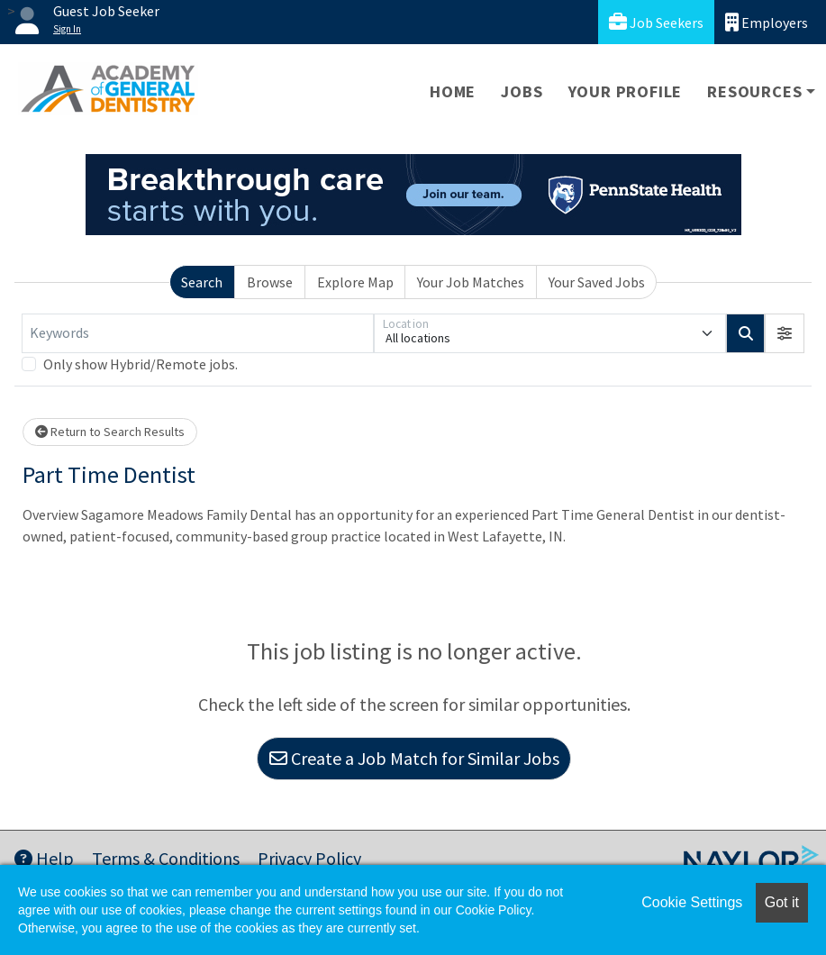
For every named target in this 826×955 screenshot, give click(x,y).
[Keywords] (198, 333)
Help (44, 858)
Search (201, 282)
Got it (782, 902)
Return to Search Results (110, 431)
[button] (784, 333)
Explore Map (355, 282)
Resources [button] (754, 91)
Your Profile (625, 91)
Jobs (521, 91)
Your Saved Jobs (597, 282)
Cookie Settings (691, 902)
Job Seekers (656, 22)
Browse (270, 282)
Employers (766, 22)
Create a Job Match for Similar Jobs (414, 758)
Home (453, 91)
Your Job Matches (470, 282)
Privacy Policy (309, 858)
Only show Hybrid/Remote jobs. (140, 364)
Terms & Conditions (166, 858)
